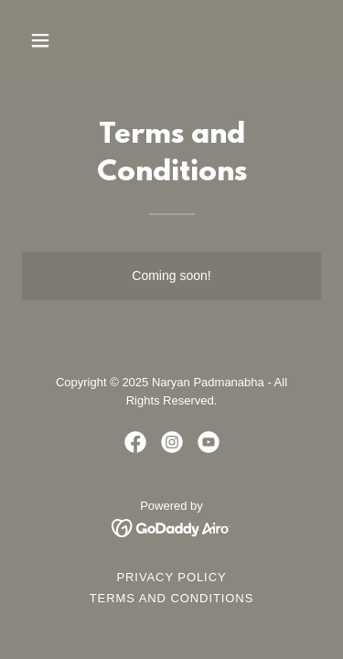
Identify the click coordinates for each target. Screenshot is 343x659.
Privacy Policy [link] (171, 577)
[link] (135, 442)
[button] (56, 40)
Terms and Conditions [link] (172, 598)
